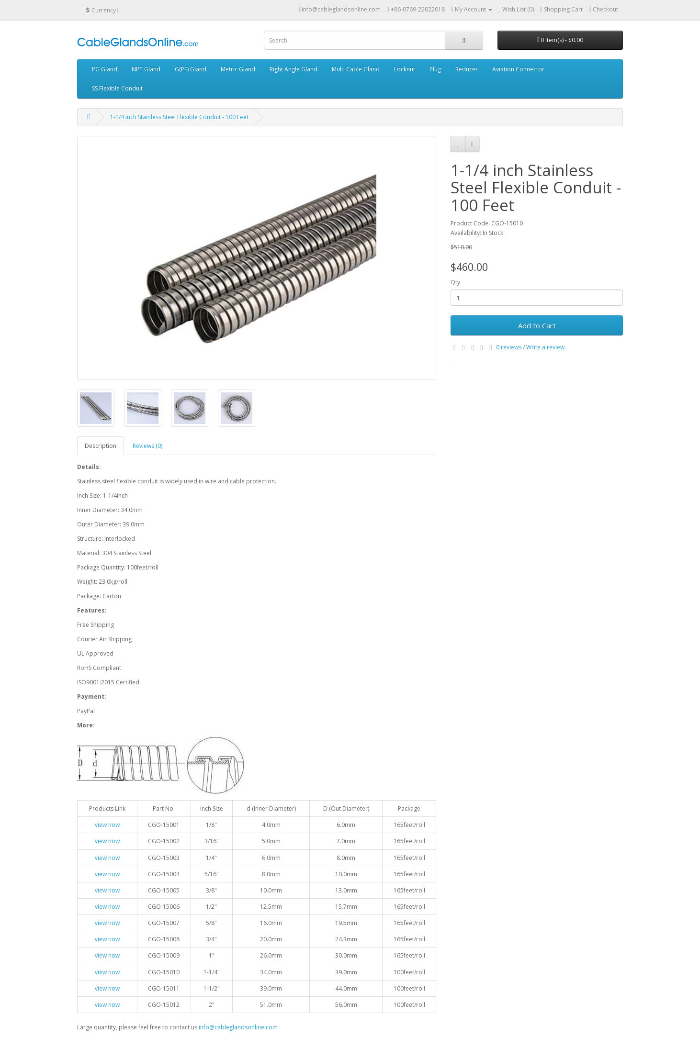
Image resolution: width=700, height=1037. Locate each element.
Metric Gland (238, 69)
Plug (435, 69)
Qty (455, 282)
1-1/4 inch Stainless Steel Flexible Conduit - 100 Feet (179, 117)
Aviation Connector (518, 69)
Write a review (545, 347)
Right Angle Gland (293, 69)
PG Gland (104, 69)
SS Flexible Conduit (117, 88)
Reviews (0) (147, 446)
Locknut (404, 69)
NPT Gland (146, 69)
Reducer (466, 69)
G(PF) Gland (190, 69)
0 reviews (508, 347)
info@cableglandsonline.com (238, 1027)
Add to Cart (537, 325)
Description (100, 446)
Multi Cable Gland (356, 69)
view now (107, 825)
